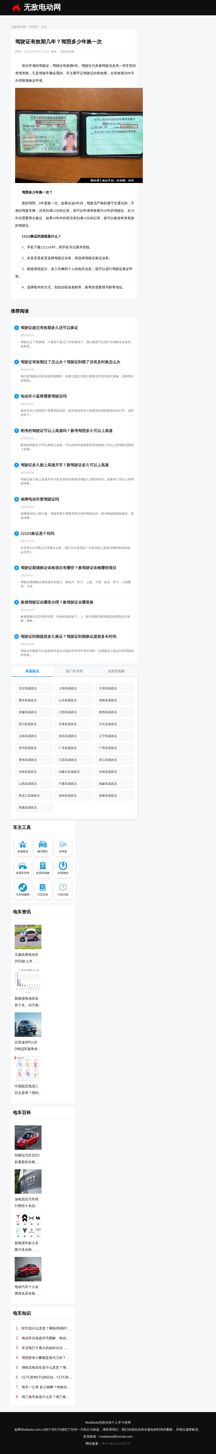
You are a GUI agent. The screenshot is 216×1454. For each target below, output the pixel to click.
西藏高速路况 (28, 807)
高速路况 (32, 671)
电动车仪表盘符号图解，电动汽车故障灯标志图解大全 (47, 1338)
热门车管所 (74, 671)
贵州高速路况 (28, 748)
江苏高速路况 (68, 759)
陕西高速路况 (108, 712)
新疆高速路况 (108, 795)
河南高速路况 (108, 771)
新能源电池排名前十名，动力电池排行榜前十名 (27, 1005)
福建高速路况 (108, 783)
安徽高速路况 (28, 712)
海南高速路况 (68, 795)
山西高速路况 (28, 783)
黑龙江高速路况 (29, 795)
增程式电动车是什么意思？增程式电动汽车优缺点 (47, 1367)
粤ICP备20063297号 (116, 1443)
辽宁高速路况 (108, 736)
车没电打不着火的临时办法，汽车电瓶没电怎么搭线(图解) (47, 1348)
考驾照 (33, 27)
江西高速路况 (68, 712)
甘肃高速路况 (68, 724)
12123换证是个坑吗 (37, 533)
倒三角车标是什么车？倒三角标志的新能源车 (47, 1397)
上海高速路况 (68, 688)
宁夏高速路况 (68, 783)
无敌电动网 (42, 7)
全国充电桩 (116, 671)
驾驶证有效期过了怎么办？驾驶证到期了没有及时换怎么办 (70, 362)
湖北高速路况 (68, 736)
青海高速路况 (28, 759)
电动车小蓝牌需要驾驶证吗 (44, 396)
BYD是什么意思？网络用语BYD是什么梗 (47, 1328)
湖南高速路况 (108, 700)
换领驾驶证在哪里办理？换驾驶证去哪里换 (57, 602)
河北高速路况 (108, 724)
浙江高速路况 (108, 759)
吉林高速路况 (28, 771)
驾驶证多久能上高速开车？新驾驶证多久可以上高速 (65, 465)
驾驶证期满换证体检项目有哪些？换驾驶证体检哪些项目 (68, 568)
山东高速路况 (68, 700)
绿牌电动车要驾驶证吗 (40, 499)
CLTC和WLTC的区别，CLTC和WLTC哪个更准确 (47, 1377)
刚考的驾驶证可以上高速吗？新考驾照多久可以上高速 (67, 431)
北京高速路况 (28, 688)
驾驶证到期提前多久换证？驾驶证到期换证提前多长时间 (68, 636)
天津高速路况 (108, 688)
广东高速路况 (68, 748)
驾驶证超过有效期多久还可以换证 (49, 328)
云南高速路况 (28, 736)
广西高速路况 (108, 748)
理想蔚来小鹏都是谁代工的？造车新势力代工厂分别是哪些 (47, 1358)
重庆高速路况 (28, 700)
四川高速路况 (28, 724)
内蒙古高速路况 (69, 771)
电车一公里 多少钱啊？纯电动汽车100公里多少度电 (47, 1387)
